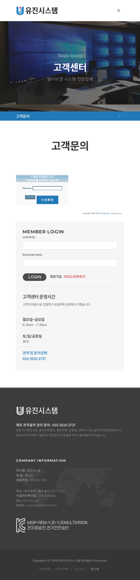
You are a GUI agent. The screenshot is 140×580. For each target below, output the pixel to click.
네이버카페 (62, 569)
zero (120, 213)
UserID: (29, 237)
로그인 (95, 569)
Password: (33, 254)
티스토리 (79, 569)
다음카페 (44, 569)
